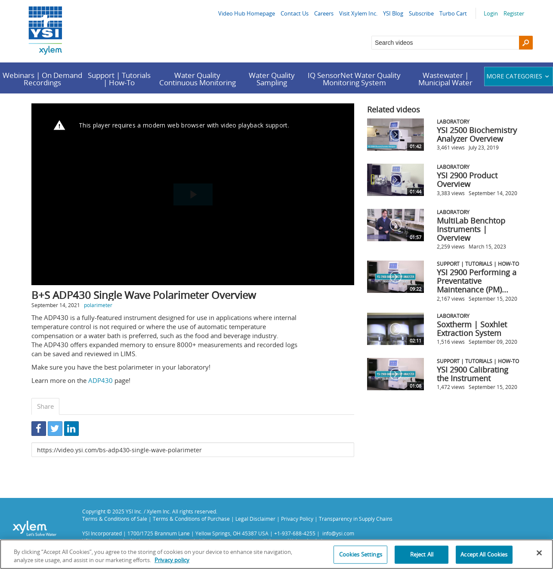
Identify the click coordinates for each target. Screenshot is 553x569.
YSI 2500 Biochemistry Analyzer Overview (477, 134)
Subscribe (421, 13)
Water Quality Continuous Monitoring (197, 78)
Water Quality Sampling (272, 78)
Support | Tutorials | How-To (119, 78)
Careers (324, 13)
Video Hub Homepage (246, 13)
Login (491, 13)
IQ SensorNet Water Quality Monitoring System (354, 78)
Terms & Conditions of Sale (114, 518)
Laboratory (453, 121)
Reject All (421, 554)
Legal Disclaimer (255, 518)
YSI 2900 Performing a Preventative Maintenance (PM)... (476, 281)
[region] (276, 554)
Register (514, 13)
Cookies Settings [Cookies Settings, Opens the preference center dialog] (360, 554)
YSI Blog (393, 13)
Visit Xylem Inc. (358, 13)
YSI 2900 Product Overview (467, 179)
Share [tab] (45, 406)
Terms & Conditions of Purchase (191, 518)
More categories (518, 76)
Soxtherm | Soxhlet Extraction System (472, 328)
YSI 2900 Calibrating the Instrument (472, 373)
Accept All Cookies (483, 554)
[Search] (526, 43)
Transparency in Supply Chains (355, 518)
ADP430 (100, 380)
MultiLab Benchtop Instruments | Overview (471, 229)
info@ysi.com (338, 533)
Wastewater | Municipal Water (445, 78)
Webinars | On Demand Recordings (42, 78)
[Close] (539, 553)
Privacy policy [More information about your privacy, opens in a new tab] (171, 560)
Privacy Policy (297, 518)
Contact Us (295, 13)
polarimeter (98, 305)
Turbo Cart (453, 13)
